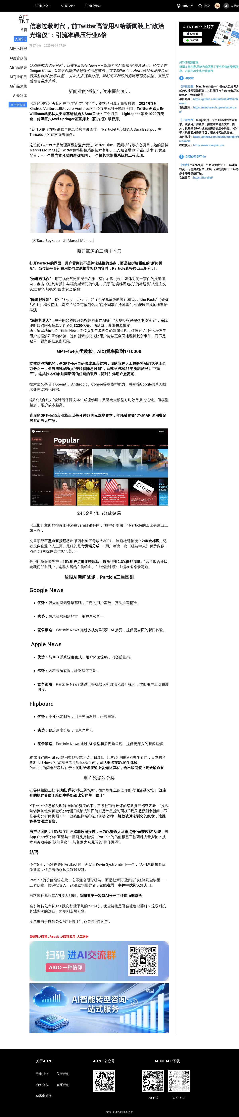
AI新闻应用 (68, 936)
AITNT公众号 (43, 5)
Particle (54, 936)
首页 (23, 30)
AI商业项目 (18, 77)
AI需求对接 (44, 1096)
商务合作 (42, 1085)
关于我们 (63, 1074)
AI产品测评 (18, 67)
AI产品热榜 (18, 86)
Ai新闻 (43, 936)
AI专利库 (20, 95)
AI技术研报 (18, 49)
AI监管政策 (18, 58)
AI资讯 (20, 39)
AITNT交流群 (93, 5)
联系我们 (63, 1085)
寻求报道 (42, 1074)
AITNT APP (67, 5)
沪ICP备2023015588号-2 (119, 1112)
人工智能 (82, 936)
